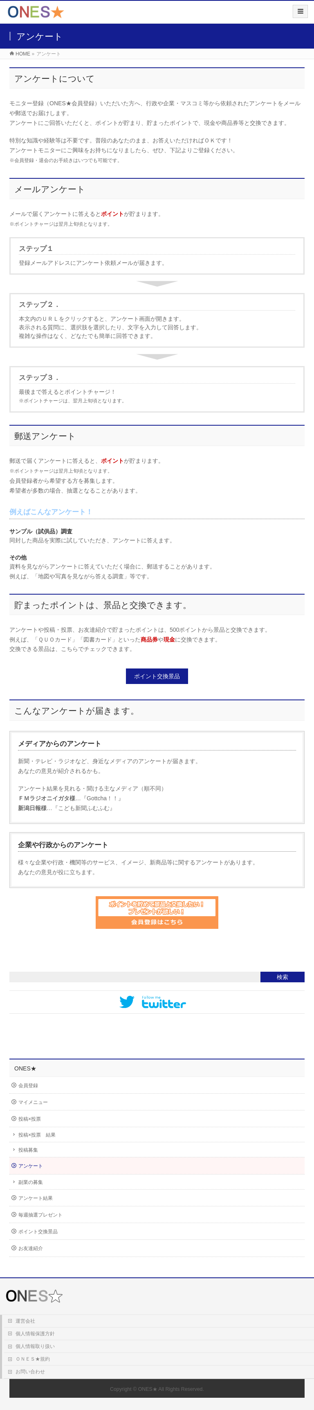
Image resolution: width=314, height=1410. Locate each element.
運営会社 (25, 1321)
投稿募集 (28, 1150)
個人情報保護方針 (35, 1334)
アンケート (30, 1166)
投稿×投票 (29, 1119)
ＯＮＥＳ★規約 (33, 1359)
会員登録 (28, 1085)
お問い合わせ (30, 1371)
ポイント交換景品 (157, 676)
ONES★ (147, 1389)
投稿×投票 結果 (37, 1135)
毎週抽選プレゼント (40, 1215)
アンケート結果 (35, 1198)
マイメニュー (33, 1102)
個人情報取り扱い (35, 1346)
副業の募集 (30, 1182)
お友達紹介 (30, 1248)
